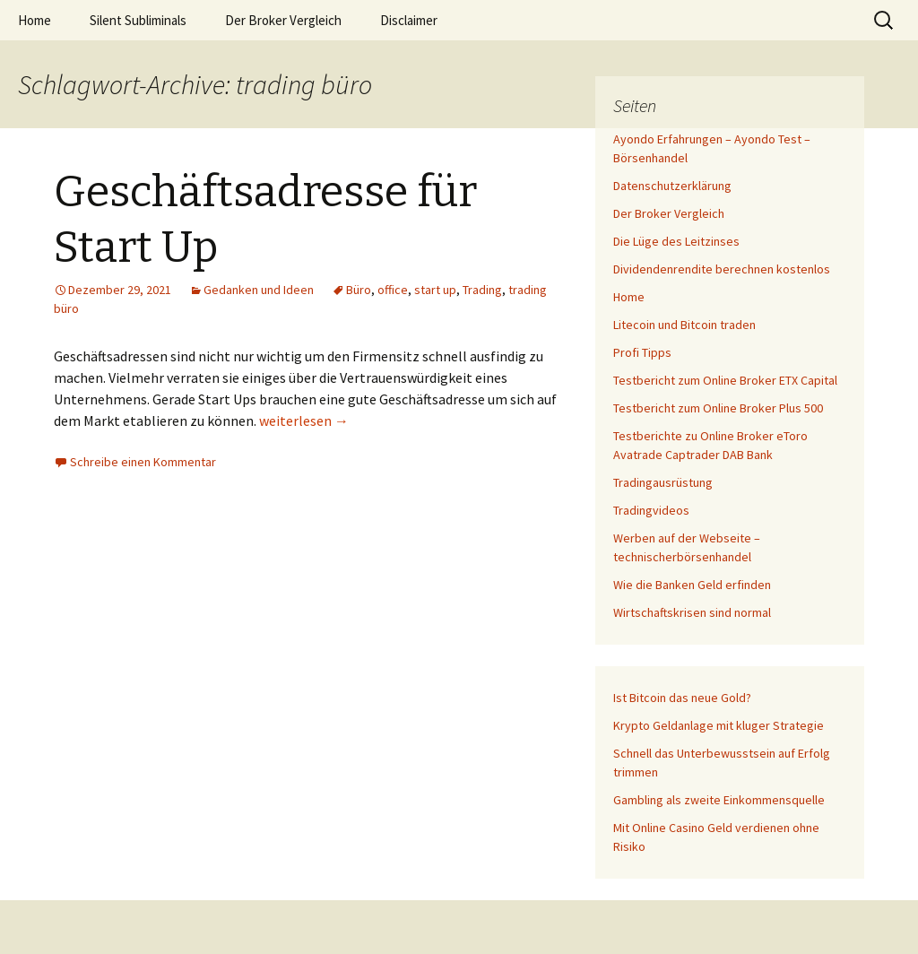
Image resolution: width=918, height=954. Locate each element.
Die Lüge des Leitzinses (676, 241)
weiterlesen (304, 420)
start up (435, 290)
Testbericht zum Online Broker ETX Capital (725, 380)
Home (34, 20)
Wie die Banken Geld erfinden (692, 585)
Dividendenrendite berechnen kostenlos (721, 269)
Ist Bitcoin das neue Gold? (682, 697)
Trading (482, 290)
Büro (358, 290)
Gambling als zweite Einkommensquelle (719, 800)
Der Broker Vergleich (283, 20)
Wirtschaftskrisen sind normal (692, 612)
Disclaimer (408, 20)
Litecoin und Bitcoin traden (684, 325)
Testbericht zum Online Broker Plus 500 (718, 408)
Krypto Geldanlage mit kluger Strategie (718, 725)
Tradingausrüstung (663, 482)
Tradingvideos (651, 510)
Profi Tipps (642, 352)
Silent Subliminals (138, 20)
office (392, 290)
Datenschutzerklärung (672, 186)
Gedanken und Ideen (259, 290)
